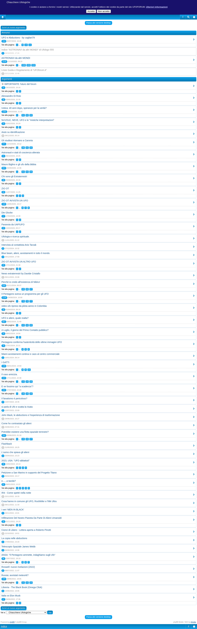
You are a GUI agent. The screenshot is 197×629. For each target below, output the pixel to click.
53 (27, 172)
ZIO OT (5, 188)
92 (27, 115)
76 (27, 301)
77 (31, 301)
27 (31, 439)
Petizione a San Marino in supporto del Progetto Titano (29, 472)
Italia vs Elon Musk (10, 595)
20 (31, 394)
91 (23, 115)
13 (23, 382)
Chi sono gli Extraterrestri (14, 176)
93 (31, 115)
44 (27, 325)
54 (31, 172)
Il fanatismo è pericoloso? (14, 398)
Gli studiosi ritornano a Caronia (17, 140)
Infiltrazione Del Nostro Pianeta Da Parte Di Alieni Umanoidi (31, 518)
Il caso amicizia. (9, 374)
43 (23, 325)
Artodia (193, 622)
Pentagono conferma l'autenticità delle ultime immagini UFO (31, 342)
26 (27, 439)
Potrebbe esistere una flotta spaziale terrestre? (25, 432)
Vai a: (3, 612)
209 (28, 65)
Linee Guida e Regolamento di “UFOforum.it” (24, 70)
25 (23, 439)
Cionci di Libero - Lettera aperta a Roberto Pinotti (26, 530)
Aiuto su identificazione (13, 132)
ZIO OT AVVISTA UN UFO (14, 200)
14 (27, 382)
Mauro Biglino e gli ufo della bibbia (18, 164)
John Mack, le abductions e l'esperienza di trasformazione (30, 415)
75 (23, 301)
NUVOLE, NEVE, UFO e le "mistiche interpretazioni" (27, 120)
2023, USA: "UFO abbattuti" (15, 460)
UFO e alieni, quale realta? (15, 318)
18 (23, 394)
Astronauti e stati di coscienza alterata (20, 152)
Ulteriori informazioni (157, 7)
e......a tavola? (8, 481)
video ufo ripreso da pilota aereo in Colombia (24, 306)
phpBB (12, 622)
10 (26, 45)
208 (23, 65)
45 (23, 289)
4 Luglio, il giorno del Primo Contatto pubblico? (25, 330)
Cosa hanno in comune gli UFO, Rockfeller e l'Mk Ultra (29, 501)
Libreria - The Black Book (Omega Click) (21, 587)
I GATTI (5, 362)
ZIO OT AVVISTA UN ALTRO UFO (18, 261)
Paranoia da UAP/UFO (13, 224)
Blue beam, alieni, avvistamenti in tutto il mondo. (25, 253)
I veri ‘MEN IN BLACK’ (12, 509)
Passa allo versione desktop (98, 23)
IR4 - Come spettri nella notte (16, 493)
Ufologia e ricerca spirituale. (15, 236)
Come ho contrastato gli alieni (16, 423)
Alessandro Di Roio (11, 96)
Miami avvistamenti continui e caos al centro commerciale (30, 354)
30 (23, 148)
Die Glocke (7, 212)
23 (31, 583)
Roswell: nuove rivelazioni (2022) (18, 567)
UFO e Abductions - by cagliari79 (18, 37)
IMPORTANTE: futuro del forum (20, 84)
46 (27, 289)
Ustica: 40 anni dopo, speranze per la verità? (24, 108)
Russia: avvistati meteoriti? (15, 575)
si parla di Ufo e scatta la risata (17, 406)
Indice (4, 626)
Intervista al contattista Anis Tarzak (18, 245)
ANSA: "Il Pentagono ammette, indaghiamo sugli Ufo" (28, 555)
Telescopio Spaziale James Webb (18, 546)
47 (31, 289)
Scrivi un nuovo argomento (13, 27)
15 (31, 382)
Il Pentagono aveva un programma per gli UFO (25, 294)
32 (31, 148)
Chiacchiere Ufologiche (18, 2)
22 (27, 583)
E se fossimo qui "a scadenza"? (17, 386)
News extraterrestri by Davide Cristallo (20, 273)
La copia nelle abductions (14, 538)
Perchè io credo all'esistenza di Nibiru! (20, 282)
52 (23, 172)
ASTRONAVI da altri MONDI (15, 58)
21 (23, 583)
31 (27, 148)
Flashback (6, 443)
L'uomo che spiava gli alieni (15, 452)
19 (27, 394)
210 (33, 65)
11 (30, 45)
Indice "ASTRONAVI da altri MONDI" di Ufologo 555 (27, 49)
